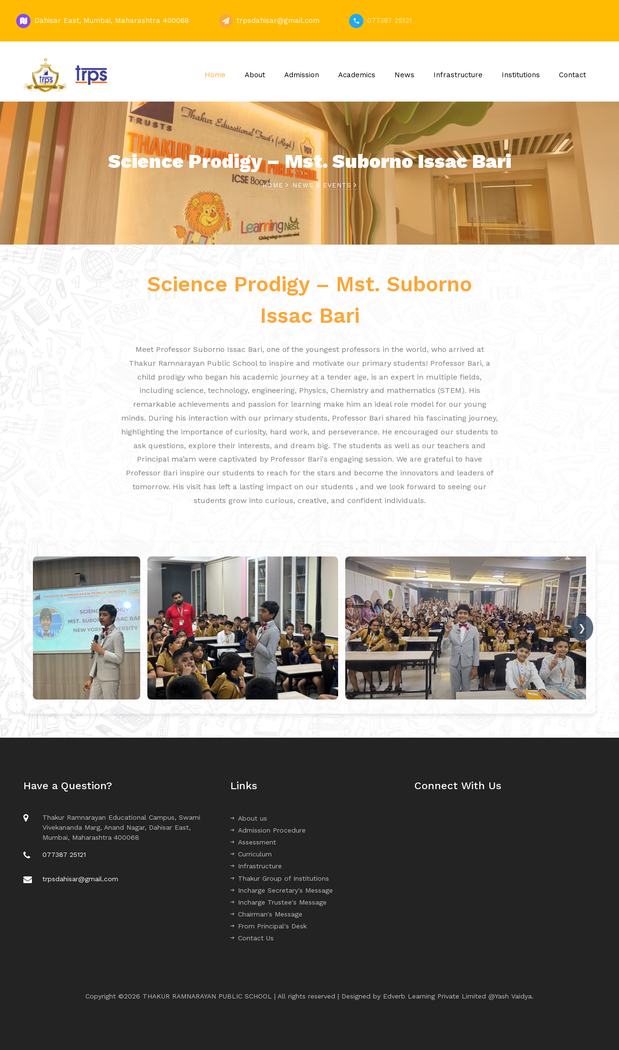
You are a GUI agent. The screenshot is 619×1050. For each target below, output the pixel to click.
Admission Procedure (268, 830)
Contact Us (252, 938)
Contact (572, 75)
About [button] (255, 75)
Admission (301, 75)
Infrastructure (458, 75)
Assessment (253, 842)
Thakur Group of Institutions (279, 878)
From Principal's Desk (268, 926)
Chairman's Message (266, 914)
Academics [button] (356, 75)
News (404, 75)
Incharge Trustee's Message (278, 902)
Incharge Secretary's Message (281, 890)
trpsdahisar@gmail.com (278, 20)
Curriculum (251, 854)
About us (248, 818)
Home (215, 75)
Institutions (521, 75)
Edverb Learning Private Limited (435, 996)
